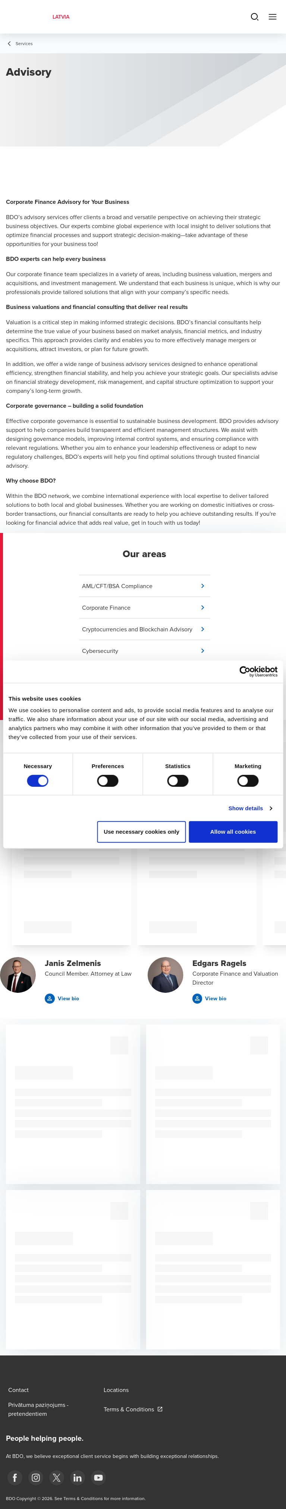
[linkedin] (78, 1478)
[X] (57, 1478)
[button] (146, 585)
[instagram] (36, 1478)
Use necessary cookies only (141, 831)
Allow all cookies (233, 831)
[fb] (15, 1478)
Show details (246, 808)
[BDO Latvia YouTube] (98, 1478)
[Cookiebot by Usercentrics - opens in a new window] (244, 671)
